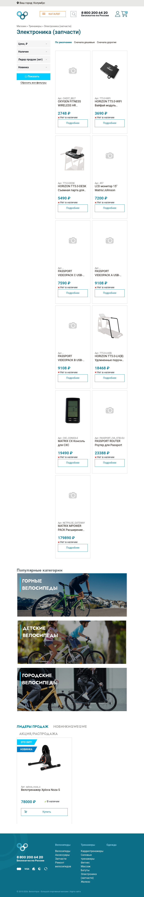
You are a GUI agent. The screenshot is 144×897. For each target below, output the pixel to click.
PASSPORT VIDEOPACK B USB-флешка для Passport (72, 360)
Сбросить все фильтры (34, 82)
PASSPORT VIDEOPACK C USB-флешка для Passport (72, 275)
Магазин (21, 26)
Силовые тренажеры (87, 856)
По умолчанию (63, 42)
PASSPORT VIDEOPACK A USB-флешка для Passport (109, 275)
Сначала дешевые (84, 42)
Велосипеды (62, 851)
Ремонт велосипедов (63, 864)
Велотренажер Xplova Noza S (40, 789)
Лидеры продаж (32, 726)
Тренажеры (35, 26)
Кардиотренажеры (91, 851)
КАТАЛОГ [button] (51, 13)
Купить (46, 811)
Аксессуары (62, 854)
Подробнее (73, 123)
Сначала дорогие (106, 42)
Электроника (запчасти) (89, 876)
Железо (85, 881)
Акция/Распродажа (38, 734)
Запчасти (60, 858)
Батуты (85, 870)
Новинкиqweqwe (70, 726)
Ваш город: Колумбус (32, 2)
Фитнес (85, 862)
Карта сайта (75, 891)
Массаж (85, 866)
